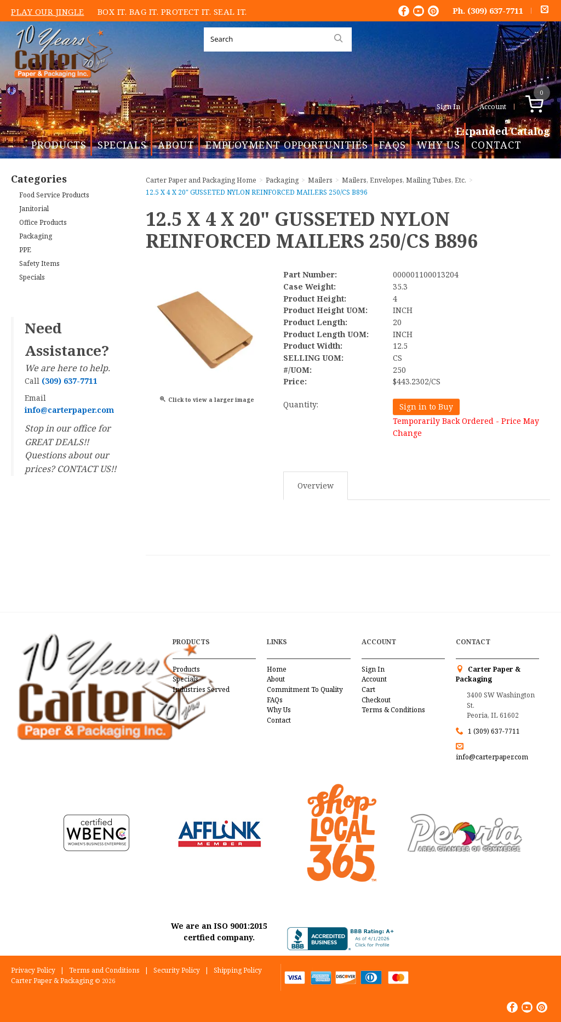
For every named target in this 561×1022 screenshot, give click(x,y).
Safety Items (39, 263)
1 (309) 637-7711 (494, 731)
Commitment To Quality (305, 689)
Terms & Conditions (393, 709)
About (176, 144)
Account (492, 106)
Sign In (448, 106)
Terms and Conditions (104, 970)
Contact (496, 144)
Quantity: (300, 404)
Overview (315, 485)
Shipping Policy (238, 970)
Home (277, 669)
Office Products (43, 222)
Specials (122, 144)
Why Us (438, 144)
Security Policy (176, 970)
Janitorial (34, 208)
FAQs (392, 144)
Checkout (376, 700)
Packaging (35, 236)
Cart (368, 689)
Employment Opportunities (286, 144)
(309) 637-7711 (495, 10)
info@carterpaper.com (492, 757)
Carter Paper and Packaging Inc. (61, 87)
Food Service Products (54, 195)
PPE (25, 249)
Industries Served (201, 689)
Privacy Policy (33, 970)
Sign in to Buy (426, 406)
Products (59, 144)
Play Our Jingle (47, 11)
